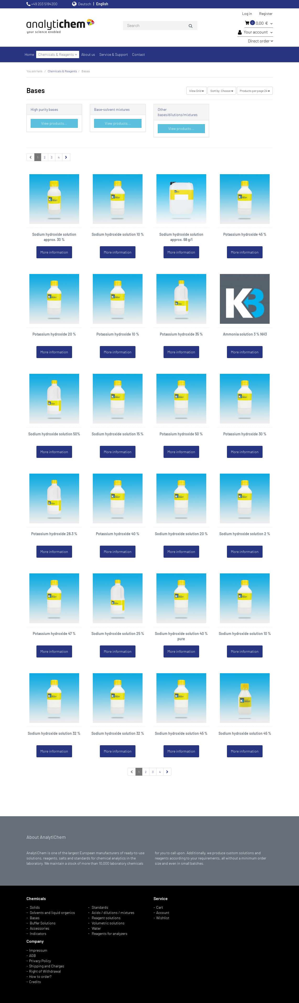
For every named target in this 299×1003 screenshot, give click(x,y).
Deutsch (84, 4)
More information (54, 252)
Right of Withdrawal (45, 971)
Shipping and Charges (46, 966)
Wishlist (162, 918)
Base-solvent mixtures (112, 109)
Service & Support (113, 54)
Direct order (260, 40)
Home (29, 54)
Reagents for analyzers (109, 933)
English (102, 4)
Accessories (39, 928)
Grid (196, 90)
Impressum (38, 950)
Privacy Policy (40, 960)
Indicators (38, 933)
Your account (255, 32)
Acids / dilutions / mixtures (113, 912)
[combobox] (160, 25)
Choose (221, 90)
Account (162, 912)
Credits (35, 981)
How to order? (40, 976)
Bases (35, 918)
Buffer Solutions (43, 923)
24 (255, 90)
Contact (138, 54)
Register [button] (266, 13)
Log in (247, 13)
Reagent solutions (106, 918)
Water (96, 928)
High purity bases (44, 109)
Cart (159, 907)
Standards (100, 907)
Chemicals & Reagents (57, 54)
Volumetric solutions (108, 923)
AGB (32, 955)
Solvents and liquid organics (52, 912)
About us (88, 54)
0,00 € (259, 22)
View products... (54, 123)
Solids (35, 907)
